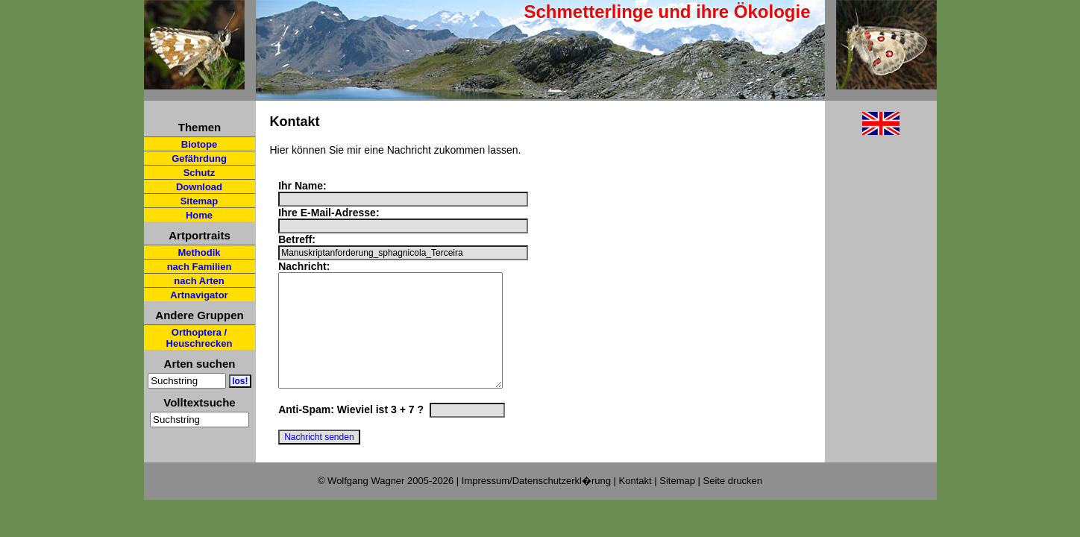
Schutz (199, 172)
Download (199, 186)
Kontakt (635, 493)
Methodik (199, 252)
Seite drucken (733, 493)
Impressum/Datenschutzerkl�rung (536, 493)
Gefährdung (199, 158)
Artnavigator (198, 295)
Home (199, 215)
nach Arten (199, 280)
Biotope (199, 144)
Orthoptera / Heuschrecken (199, 338)
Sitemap (199, 201)
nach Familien (199, 266)
